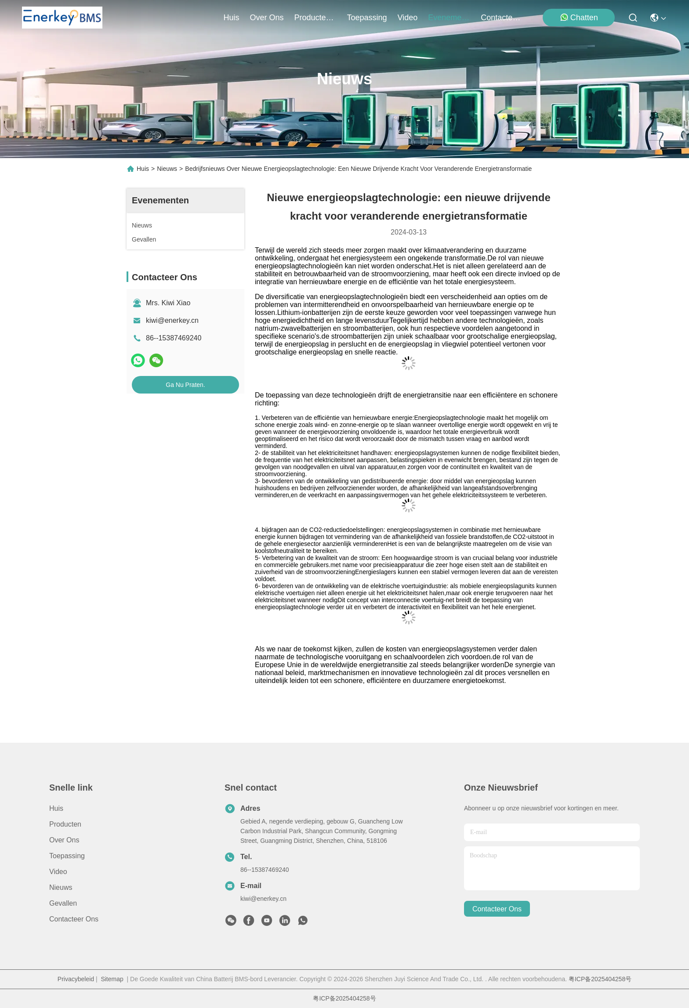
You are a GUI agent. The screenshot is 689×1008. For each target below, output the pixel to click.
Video (58, 871)
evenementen (449, 17)
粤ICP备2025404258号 (600, 979)
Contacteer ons (73, 919)
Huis (231, 17)
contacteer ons (502, 17)
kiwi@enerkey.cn (172, 320)
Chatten (579, 17)
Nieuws (167, 168)
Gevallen (63, 903)
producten (315, 17)
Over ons (64, 840)
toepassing (367, 17)
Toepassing (67, 856)
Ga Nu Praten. (185, 384)
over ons (267, 17)
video (408, 17)
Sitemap (112, 979)
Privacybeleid (76, 979)
